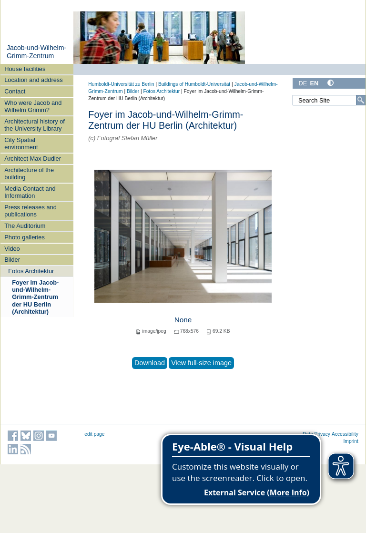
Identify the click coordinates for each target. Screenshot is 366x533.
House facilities (24, 68)
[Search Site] (329, 100)
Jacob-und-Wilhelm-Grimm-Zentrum (36, 52)
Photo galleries (24, 237)
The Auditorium (24, 225)
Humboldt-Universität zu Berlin (121, 84)
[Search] (361, 100)
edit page (94, 434)
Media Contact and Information (29, 192)
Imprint (351, 441)
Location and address (33, 79)
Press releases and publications (30, 211)
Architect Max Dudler (32, 158)
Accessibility (345, 434)
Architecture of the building (29, 173)
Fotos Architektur (31, 271)
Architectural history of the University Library (34, 125)
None (183, 320)
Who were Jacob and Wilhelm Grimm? (32, 106)
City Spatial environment (21, 143)
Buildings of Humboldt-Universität (194, 84)
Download (149, 363)
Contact (14, 91)
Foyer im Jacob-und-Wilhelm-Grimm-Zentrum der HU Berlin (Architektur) (35, 297)
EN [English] (314, 83)
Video (12, 248)
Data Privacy (316, 434)
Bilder (12, 259)
